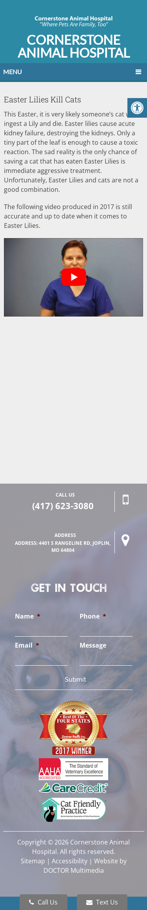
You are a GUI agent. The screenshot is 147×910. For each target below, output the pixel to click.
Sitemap (33, 861)
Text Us (102, 902)
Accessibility (69, 861)
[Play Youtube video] (73, 277)
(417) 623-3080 (63, 505)
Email (27, 645)
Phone (93, 616)
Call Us (43, 902)
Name (27, 616)
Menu (12, 71)
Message (93, 645)
